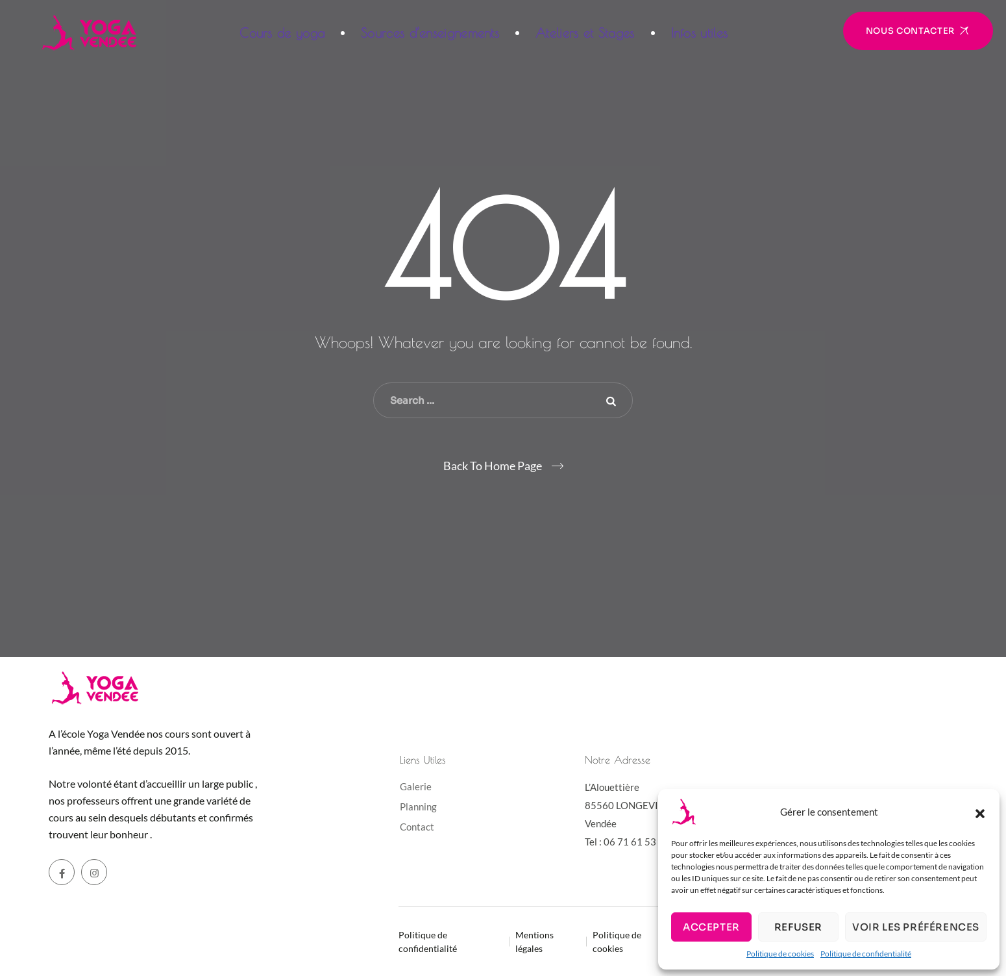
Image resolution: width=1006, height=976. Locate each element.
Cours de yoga (282, 32)
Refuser (798, 927)
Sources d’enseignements (430, 32)
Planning (418, 806)
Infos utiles (699, 32)
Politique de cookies (780, 953)
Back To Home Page (492, 465)
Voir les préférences (915, 927)
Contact (417, 826)
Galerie (416, 786)
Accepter (711, 927)
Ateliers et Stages (584, 32)
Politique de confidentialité (865, 953)
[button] (980, 811)
